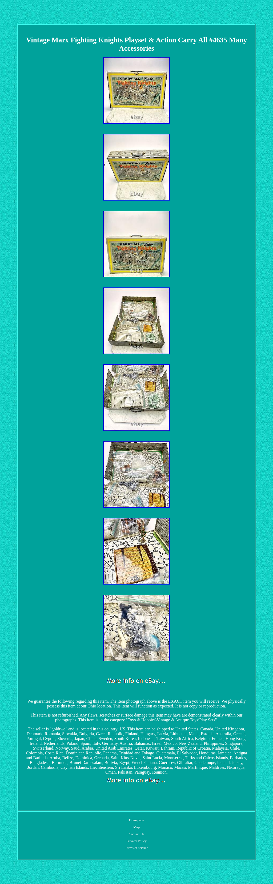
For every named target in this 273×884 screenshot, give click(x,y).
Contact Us (136, 834)
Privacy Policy (136, 841)
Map (136, 827)
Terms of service (136, 848)
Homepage (136, 820)
